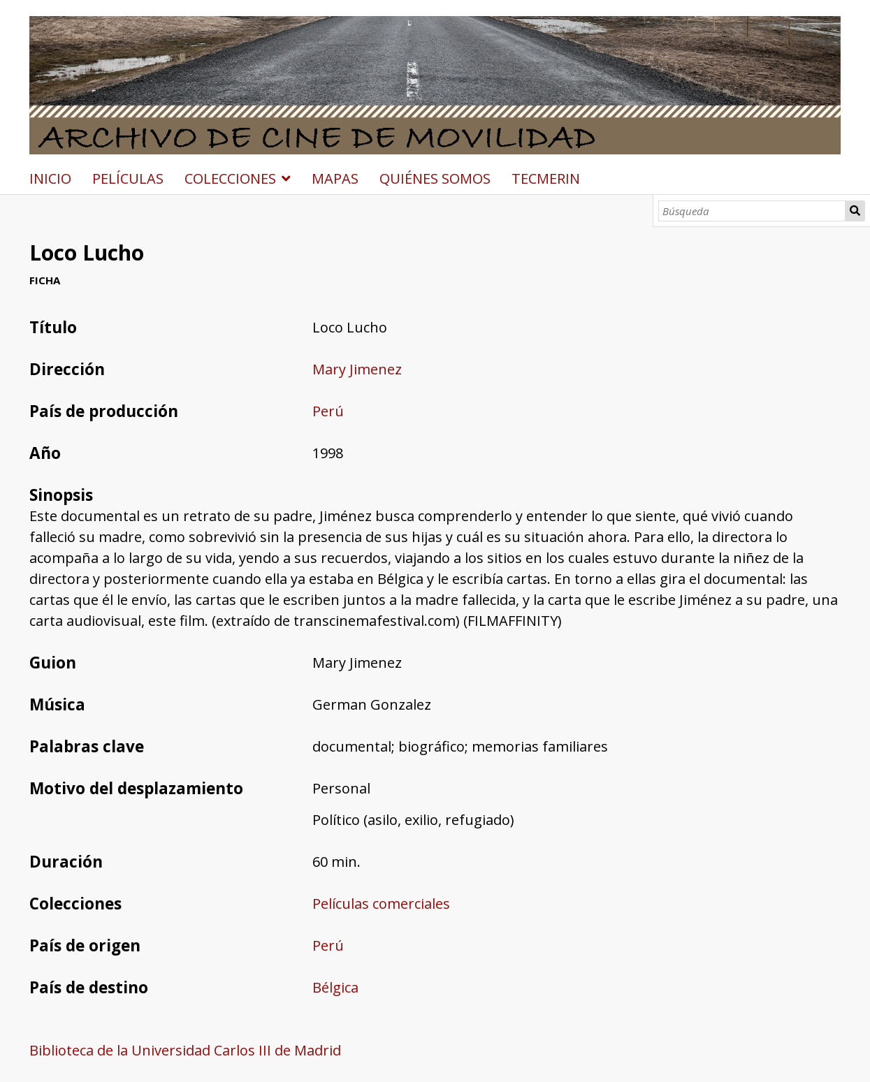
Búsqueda (855, 210)
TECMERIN (546, 178)
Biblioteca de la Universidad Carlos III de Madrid (185, 1050)
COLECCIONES (230, 178)
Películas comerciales (381, 903)
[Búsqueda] (752, 210)
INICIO (50, 178)
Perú (328, 411)
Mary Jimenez (357, 369)
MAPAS (335, 178)
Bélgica (335, 987)
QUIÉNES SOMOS (435, 178)
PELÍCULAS (128, 178)
